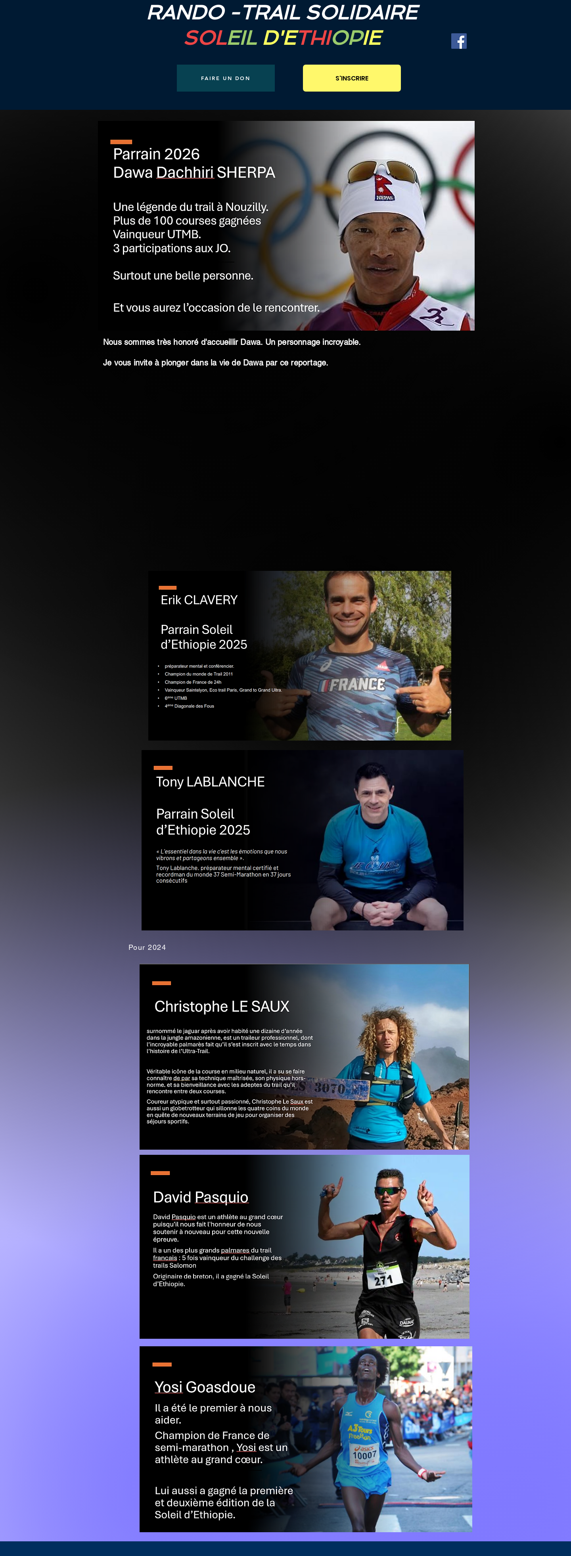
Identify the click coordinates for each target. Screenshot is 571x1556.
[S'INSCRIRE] (352, 78)
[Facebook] (459, 41)
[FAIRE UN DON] (226, 78)
